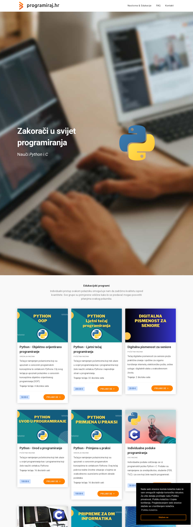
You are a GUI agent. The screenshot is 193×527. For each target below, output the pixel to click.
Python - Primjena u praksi (92, 448)
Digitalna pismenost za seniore (149, 347)
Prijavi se (54, 397)
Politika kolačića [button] (149, 510)
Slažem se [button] (163, 517)
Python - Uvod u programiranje (41, 448)
